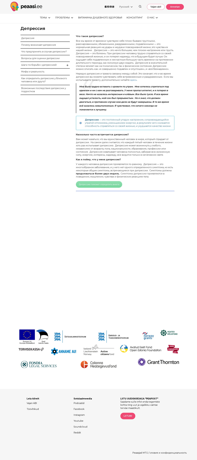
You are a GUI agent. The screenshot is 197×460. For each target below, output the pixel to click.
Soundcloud (80, 426)
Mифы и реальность (32, 71)
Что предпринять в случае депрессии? (44, 51)
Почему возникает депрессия (38, 45)
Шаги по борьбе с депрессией (39, 65)
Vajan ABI (32, 403)
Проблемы (62, 17)
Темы (43, 17)
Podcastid (79, 403)
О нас (150, 17)
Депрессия (27, 38)
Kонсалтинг (135, 17)
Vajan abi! (155, 6)
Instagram (79, 415)
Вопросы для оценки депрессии (40, 58)
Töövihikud (33, 409)
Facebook (79, 409)
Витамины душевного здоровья (100, 17)
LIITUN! (128, 416)
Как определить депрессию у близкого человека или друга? (44, 80)
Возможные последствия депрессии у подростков (43, 90)
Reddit (77, 432)
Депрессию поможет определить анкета (99, 184)
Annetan (175, 6)
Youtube (78, 421)
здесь (133, 80)
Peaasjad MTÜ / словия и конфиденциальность (159, 452)
